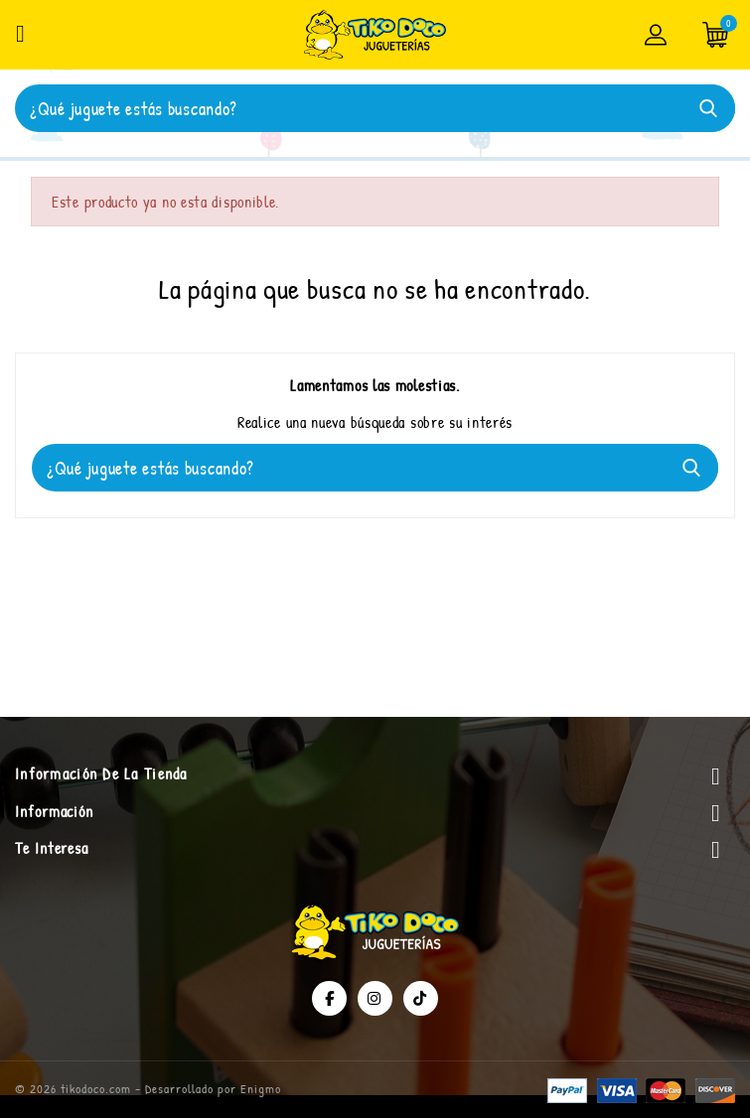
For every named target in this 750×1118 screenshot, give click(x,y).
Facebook (329, 998)
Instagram (375, 998)
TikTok (420, 998)
